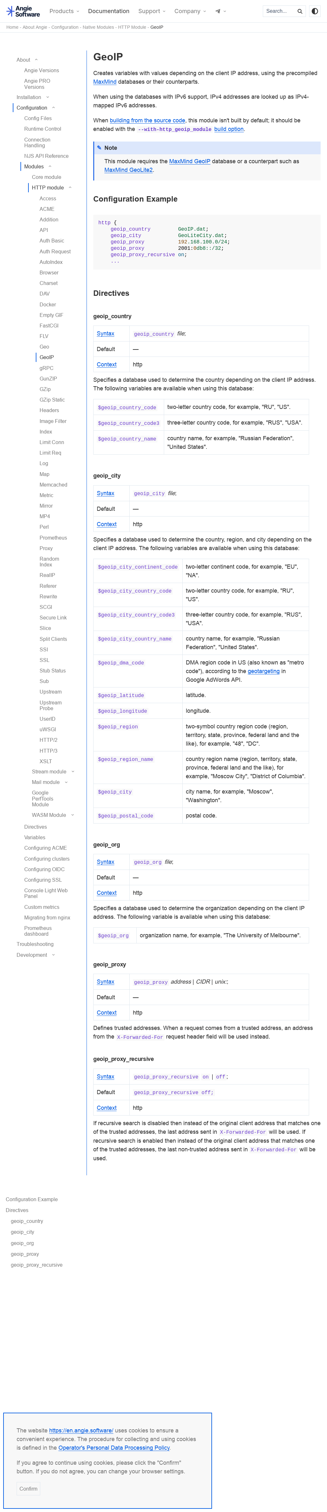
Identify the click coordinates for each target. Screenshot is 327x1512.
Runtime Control (42, 129)
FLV (44, 336)
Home (12, 27)
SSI (44, 649)
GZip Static (52, 400)
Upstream (51, 692)
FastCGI (49, 325)
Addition (49, 219)
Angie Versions (41, 70)
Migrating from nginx (47, 917)
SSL (44, 660)
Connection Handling (37, 142)
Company (187, 11)
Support (149, 11)
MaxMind (105, 81)
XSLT (46, 761)
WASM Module (49, 815)
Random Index (49, 561)
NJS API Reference (46, 156)
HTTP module (48, 187)
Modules (34, 166)
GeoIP (156, 27)
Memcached (53, 484)
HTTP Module (132, 27)
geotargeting (264, 671)
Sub (44, 681)
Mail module (46, 782)
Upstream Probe (51, 705)
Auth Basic (52, 240)
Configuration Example (32, 1199)
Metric (46, 495)
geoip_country (27, 1221)
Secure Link (53, 617)
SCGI (46, 607)
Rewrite (48, 596)
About (23, 60)
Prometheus (53, 538)
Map (44, 474)
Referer (48, 586)
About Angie (35, 27)
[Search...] (279, 11)
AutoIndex (51, 262)
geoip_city (22, 1232)
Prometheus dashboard (38, 931)
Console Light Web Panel (46, 893)
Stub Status (53, 670)
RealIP (47, 575)
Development (32, 955)
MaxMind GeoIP (189, 161)
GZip (45, 389)
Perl (44, 527)
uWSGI (48, 729)
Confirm (28, 1489)
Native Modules (98, 27)
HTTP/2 (48, 740)
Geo (44, 346)
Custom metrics (41, 907)
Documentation (108, 11)
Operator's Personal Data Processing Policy (114, 1447)
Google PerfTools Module (42, 798)
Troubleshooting (35, 944)
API (44, 230)
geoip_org (22, 1243)
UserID (48, 719)
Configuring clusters (47, 859)
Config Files (38, 118)
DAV (45, 293)
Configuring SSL (43, 880)
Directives (35, 827)
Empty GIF (52, 315)
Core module (46, 177)
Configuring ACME (45, 848)
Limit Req (50, 453)
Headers (49, 410)
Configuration (65, 27)
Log (44, 463)
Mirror (46, 506)
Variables (34, 837)
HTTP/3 (48, 751)
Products (61, 11)
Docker (48, 304)
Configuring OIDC (44, 869)
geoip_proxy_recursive (37, 1265)
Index (46, 431)
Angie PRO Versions (37, 83)
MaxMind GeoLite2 (128, 169)
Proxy (46, 548)
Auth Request (55, 251)
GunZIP (48, 378)
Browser (49, 272)
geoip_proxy (25, 1254)
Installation (29, 97)
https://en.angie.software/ (81, 1430)
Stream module (49, 771)
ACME (47, 209)
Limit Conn (52, 442)
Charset (48, 283)
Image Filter (53, 421)
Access (48, 198)
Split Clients (53, 639)
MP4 (45, 516)
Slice (45, 628)
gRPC (47, 368)
